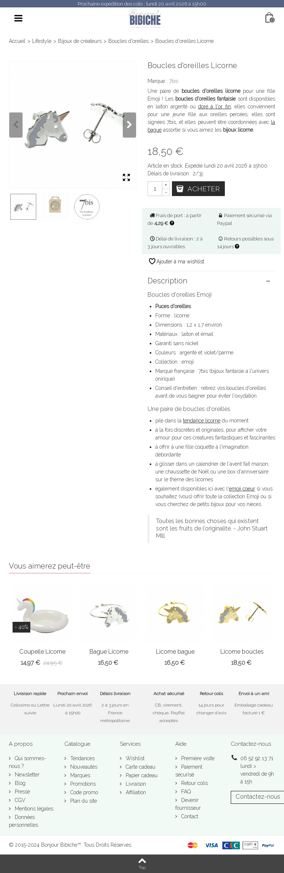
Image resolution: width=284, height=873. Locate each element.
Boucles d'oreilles (128, 41)
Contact (189, 816)
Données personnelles (23, 821)
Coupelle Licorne (42, 651)
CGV (19, 800)
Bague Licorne (108, 651)
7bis (173, 81)
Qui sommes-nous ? (27, 762)
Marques (79, 775)
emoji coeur (242, 489)
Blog (19, 783)
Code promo (83, 792)
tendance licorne (201, 421)
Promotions (82, 784)
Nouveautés (83, 767)
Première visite (197, 758)
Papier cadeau (141, 775)
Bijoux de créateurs (80, 41)
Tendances (82, 758)
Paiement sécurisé (188, 771)
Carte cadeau (139, 767)
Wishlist (134, 758)
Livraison (135, 784)
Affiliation (135, 792)
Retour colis (194, 783)
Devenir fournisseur (188, 804)
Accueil (17, 41)
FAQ (185, 792)
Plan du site (83, 801)
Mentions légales (33, 809)
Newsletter (26, 775)
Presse (21, 792)
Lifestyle (41, 41)
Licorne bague (175, 651)
